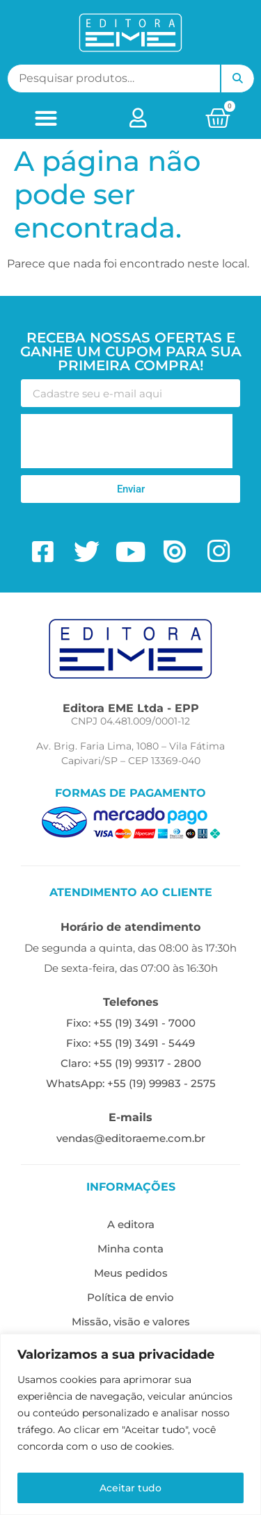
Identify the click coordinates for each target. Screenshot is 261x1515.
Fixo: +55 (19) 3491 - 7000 (131, 1022)
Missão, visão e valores (131, 1321)
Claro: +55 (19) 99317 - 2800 (131, 1063)
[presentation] (126, 441)
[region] (130, 1424)
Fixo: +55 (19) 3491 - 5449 (130, 1043)
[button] (45, 117)
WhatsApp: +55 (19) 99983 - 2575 (131, 1083)
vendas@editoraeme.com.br (130, 1138)
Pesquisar (237, 78)
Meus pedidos (131, 1273)
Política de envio (130, 1297)
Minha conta (130, 1248)
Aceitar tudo (130, 1488)
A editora (131, 1224)
